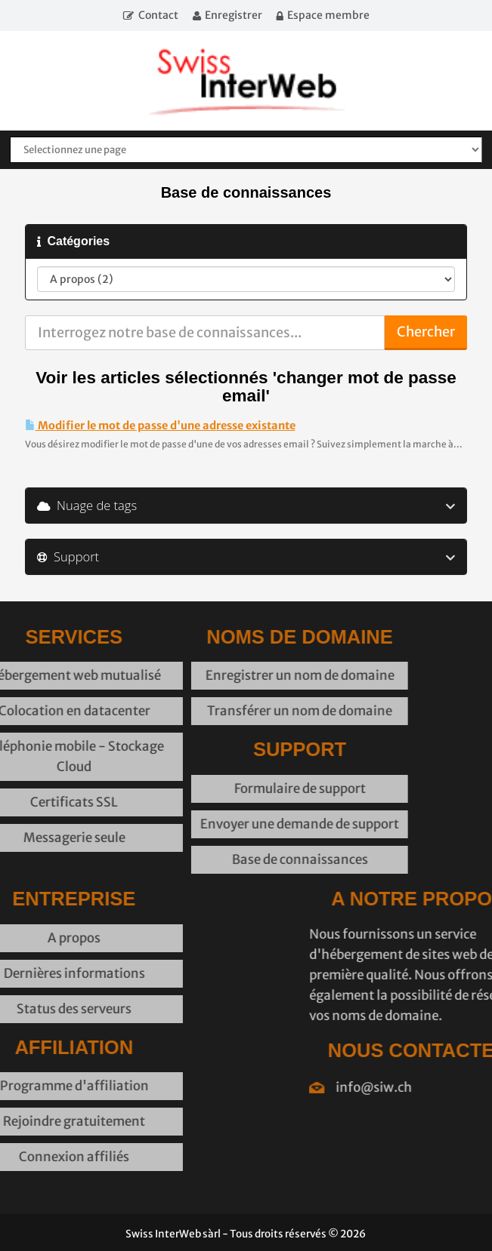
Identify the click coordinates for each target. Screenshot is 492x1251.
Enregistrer (233, 15)
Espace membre (328, 15)
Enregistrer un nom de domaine (238, 675)
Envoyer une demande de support (238, 824)
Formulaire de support (238, 788)
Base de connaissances (238, 859)
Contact (158, 15)
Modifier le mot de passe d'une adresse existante (160, 425)
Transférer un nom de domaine (238, 710)
